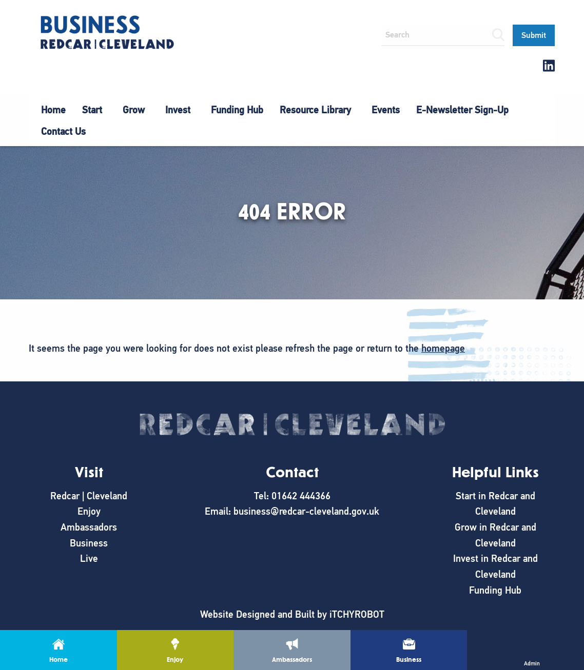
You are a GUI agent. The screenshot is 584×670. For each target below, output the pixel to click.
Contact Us (63, 131)
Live (89, 558)
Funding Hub (237, 110)
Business (89, 543)
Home (53, 110)
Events (386, 110)
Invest (177, 110)
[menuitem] (53, 110)
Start (92, 110)
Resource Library (315, 110)
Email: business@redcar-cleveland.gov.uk (292, 511)
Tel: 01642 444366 (292, 496)
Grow (134, 110)
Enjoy (89, 511)
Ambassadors (89, 527)
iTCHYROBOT (356, 614)
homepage (443, 348)
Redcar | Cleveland (88, 496)
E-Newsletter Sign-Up (462, 110)
